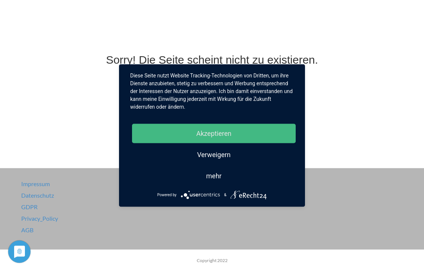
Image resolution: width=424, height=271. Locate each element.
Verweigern (214, 155)
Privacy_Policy (39, 218)
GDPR (29, 206)
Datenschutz (37, 195)
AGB (27, 229)
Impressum (35, 183)
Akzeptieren (214, 133)
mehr (213, 176)
